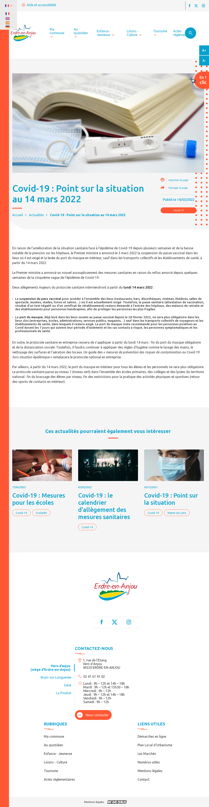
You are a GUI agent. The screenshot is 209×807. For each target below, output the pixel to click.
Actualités (36, 215)
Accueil (17, 215)
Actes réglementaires (59, 779)
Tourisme (51, 771)
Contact (143, 779)
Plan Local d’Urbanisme (155, 745)
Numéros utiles (149, 762)
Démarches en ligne (152, 736)
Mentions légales (150, 771)
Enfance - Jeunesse (58, 753)
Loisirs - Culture (55, 762)
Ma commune (54, 736)
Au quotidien (53, 745)
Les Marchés (147, 753)
